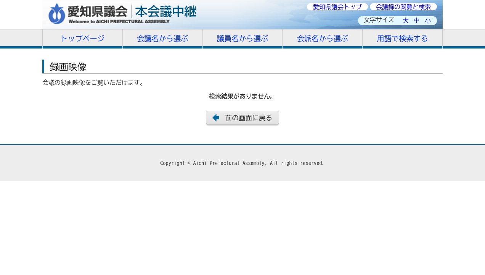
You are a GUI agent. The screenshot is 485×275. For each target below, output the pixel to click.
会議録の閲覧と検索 (403, 7)
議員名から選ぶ (242, 38)
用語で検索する (402, 38)
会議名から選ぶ (162, 38)
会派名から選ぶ (322, 38)
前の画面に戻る (248, 118)
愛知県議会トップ (337, 7)
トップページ (82, 38)
